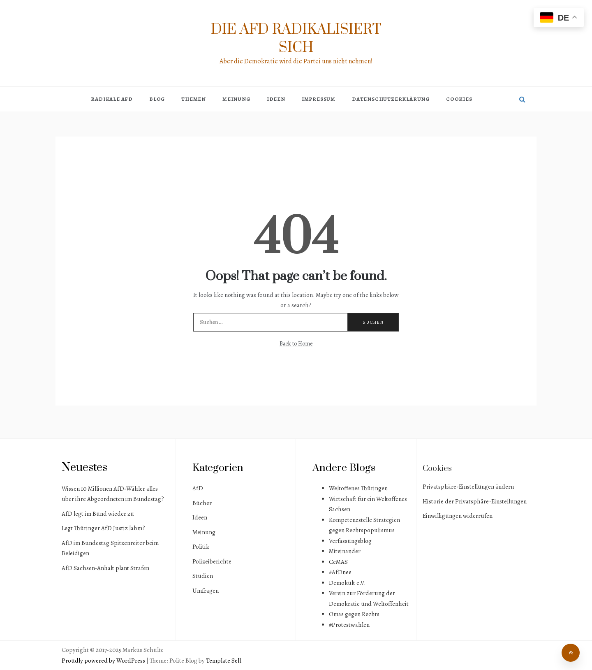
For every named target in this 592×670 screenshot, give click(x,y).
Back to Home (296, 344)
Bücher (202, 503)
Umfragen (205, 591)
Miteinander (345, 551)
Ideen (276, 98)
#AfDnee (340, 572)
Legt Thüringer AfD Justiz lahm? (103, 528)
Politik (200, 546)
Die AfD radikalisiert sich (296, 39)
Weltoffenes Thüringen (358, 488)
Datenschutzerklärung (391, 98)
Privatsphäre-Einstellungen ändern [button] (468, 486)
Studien (202, 576)
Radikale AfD (112, 98)
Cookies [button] (459, 98)
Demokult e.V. (347, 583)
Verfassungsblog (350, 541)
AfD (197, 488)
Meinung (236, 98)
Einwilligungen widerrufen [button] (458, 516)
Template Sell (223, 660)
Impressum (318, 98)
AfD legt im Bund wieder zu (98, 514)
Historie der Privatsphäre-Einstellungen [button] (475, 501)
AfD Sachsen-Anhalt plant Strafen (105, 568)
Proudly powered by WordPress (104, 660)
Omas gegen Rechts (354, 614)
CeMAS (338, 562)
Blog (157, 98)
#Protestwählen (349, 625)
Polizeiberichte (211, 561)
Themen (193, 98)
